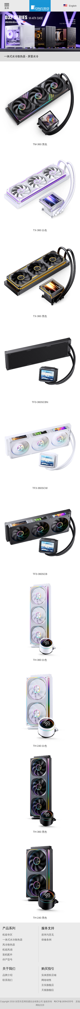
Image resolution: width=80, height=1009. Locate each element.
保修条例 (46, 939)
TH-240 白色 (40, 745)
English (70, 5)
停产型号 (7, 959)
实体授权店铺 (48, 975)
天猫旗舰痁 (47, 990)
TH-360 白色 (40, 659)
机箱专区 (7, 934)
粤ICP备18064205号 (63, 1001)
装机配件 (7, 954)
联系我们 (7, 980)
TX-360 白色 (40, 230)
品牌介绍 (7, 975)
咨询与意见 (47, 934)
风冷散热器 (8, 944)
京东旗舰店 (47, 985)
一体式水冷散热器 (12, 939)
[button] (7, 6)
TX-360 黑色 (40, 316)
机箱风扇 (7, 949)
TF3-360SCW (40, 488)
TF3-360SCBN (40, 402)
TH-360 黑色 (40, 831)
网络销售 (46, 980)
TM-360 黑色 (40, 144)
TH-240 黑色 (40, 917)
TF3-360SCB (40, 574)
